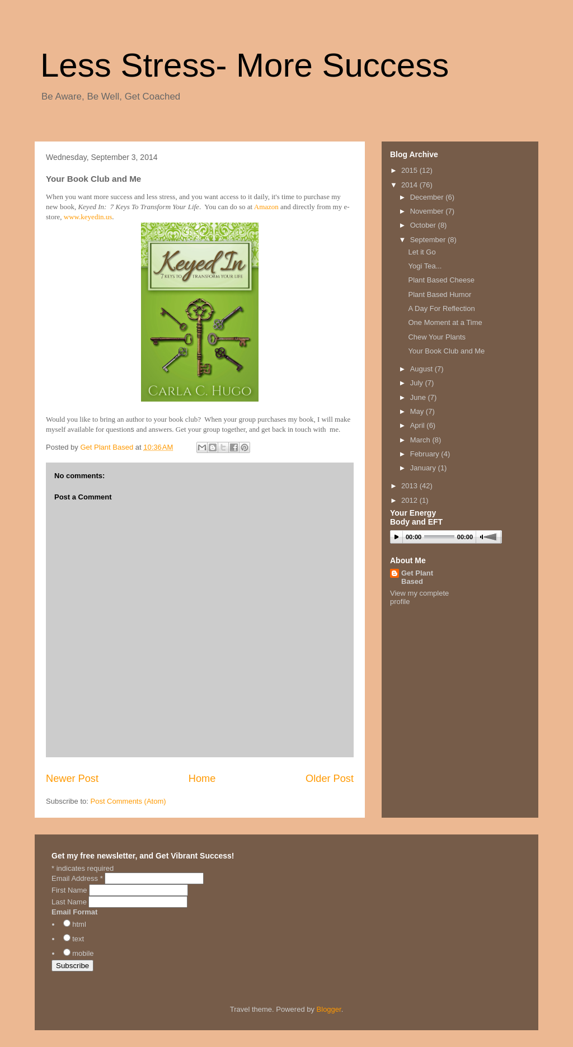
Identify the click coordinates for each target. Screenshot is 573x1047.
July (417, 383)
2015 (410, 170)
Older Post (330, 778)
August (422, 369)
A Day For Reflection (441, 308)
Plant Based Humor (439, 294)
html (79, 924)
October (424, 225)
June (419, 397)
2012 (410, 500)
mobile (82, 953)
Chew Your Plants (437, 337)
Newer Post (72, 778)
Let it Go (421, 252)
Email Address (78, 878)
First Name (70, 890)
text (78, 939)
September (429, 239)
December (428, 197)
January (424, 468)
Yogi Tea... (425, 266)
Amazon (266, 206)
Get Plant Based (417, 577)
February (426, 454)
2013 (410, 486)
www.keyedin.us (88, 217)
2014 (410, 185)
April (418, 425)
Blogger (329, 1009)
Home (202, 778)
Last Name (69, 902)
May (418, 411)
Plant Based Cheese (441, 280)
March (421, 440)
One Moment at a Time (445, 322)
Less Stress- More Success (244, 65)
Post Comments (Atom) (128, 801)
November (428, 211)
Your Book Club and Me (446, 351)
